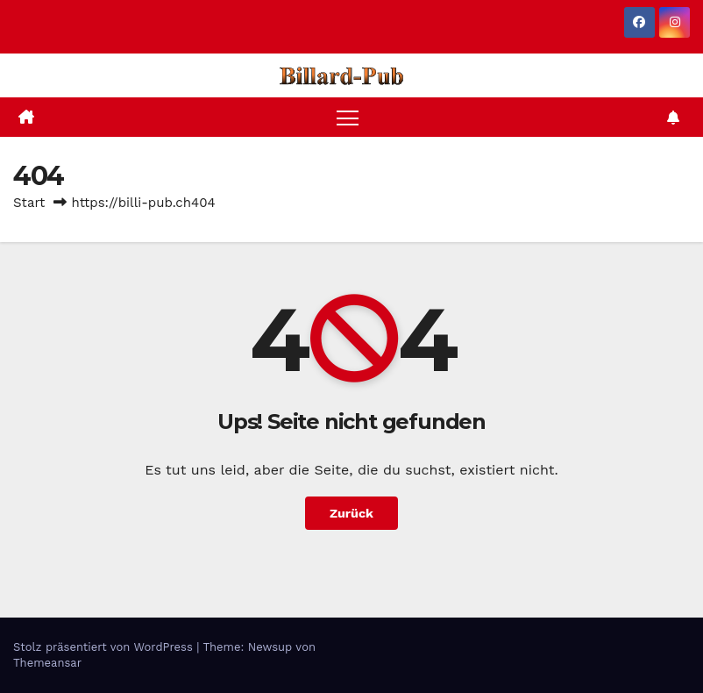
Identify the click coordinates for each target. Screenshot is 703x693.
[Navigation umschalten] (347, 117)
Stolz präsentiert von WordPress (104, 647)
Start (29, 203)
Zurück (351, 513)
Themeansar (47, 662)
